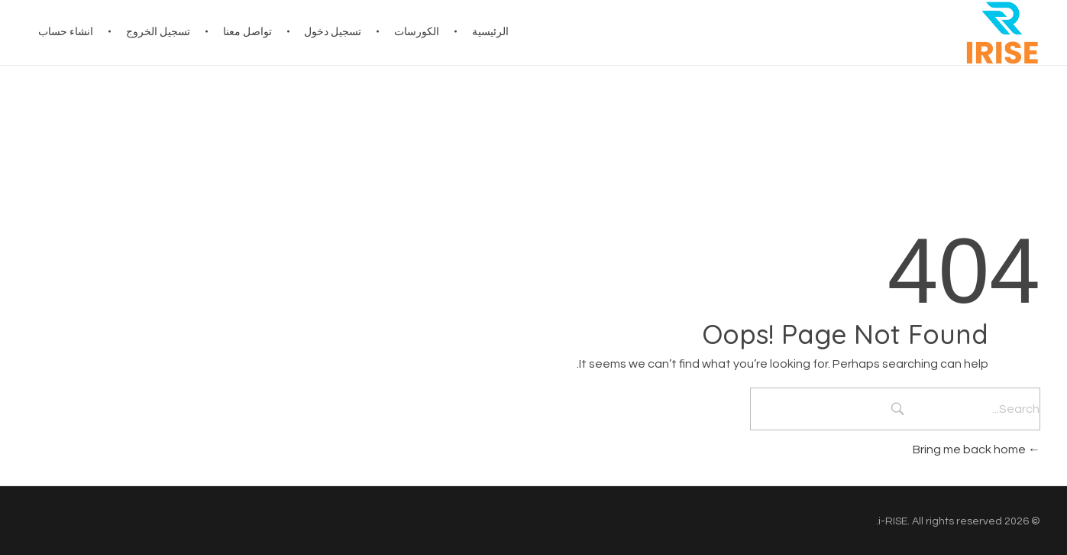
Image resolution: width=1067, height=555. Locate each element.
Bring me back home (976, 449)
